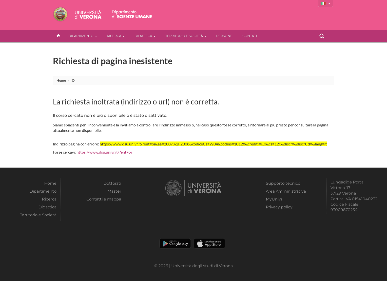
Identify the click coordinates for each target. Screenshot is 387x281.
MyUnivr (274, 199)
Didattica (145, 36)
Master (114, 191)
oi (74, 80)
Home (61, 80)
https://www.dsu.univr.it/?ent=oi (104, 152)
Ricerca (116, 36)
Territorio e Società (185, 36)
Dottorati (112, 183)
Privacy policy (279, 207)
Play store (175, 243)
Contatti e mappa (103, 199)
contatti (250, 36)
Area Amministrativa (286, 191)
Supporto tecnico (283, 183)
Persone (224, 36)
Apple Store (209, 243)
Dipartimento (82, 36)
